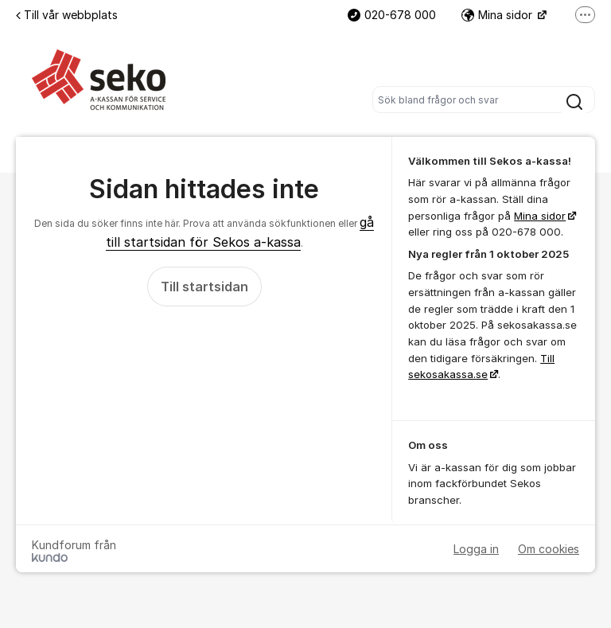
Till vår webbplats (67, 14)
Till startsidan (204, 286)
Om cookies (548, 549)
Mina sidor (498, 14)
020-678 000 (392, 14)
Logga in (476, 549)
